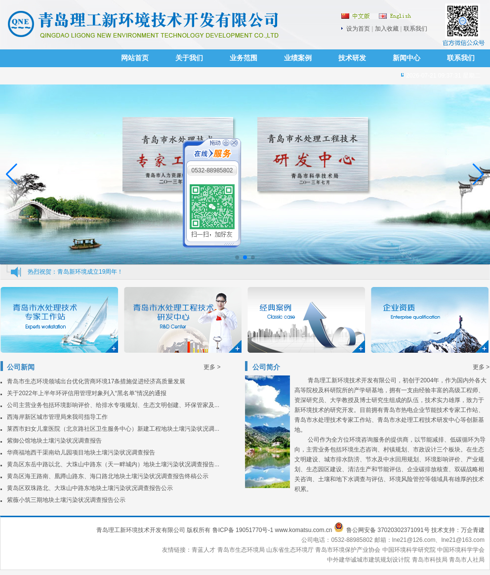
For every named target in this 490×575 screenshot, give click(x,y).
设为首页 (358, 28)
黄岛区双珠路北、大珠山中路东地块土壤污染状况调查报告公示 (90, 488)
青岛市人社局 (467, 559)
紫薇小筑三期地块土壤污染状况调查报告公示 (66, 499)
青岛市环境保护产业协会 (348, 549)
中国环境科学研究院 (409, 549)
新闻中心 (406, 58)
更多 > (212, 367)
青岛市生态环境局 (241, 549)
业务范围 (243, 58)
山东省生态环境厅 (290, 549)
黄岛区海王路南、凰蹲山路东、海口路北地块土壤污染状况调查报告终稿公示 (107, 476)
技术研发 (352, 58)
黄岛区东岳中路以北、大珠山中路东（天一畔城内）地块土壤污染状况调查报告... (113, 464)
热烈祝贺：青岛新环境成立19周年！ (75, 271)
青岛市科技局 (430, 559)
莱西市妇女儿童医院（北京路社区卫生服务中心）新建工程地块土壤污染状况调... (113, 428)
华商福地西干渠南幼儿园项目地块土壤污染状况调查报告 (81, 452)
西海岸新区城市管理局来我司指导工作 (57, 416)
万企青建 (473, 530)
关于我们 (189, 58)
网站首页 (135, 58)
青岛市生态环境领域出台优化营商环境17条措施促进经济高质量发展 (96, 381)
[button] (478, 174)
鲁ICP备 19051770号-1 (242, 530)
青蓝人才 (204, 549)
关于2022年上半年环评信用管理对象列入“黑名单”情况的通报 (86, 393)
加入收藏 (387, 28)
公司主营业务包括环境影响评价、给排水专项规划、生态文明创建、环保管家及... (113, 405)
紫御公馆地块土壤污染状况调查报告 (54, 440)
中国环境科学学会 (461, 549)
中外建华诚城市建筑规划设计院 (368, 559)
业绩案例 (298, 58)
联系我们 (415, 28)
